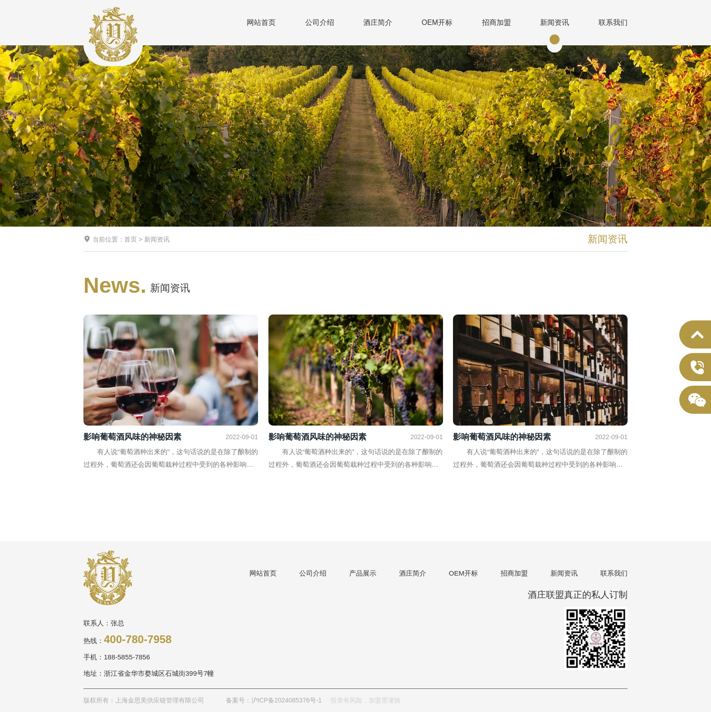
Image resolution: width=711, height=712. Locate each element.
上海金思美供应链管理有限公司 (113, 34)
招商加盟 (496, 22)
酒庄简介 (377, 22)
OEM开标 (437, 22)
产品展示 (362, 573)
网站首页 (261, 22)
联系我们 (613, 22)
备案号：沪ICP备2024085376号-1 (274, 700)
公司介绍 (319, 22)
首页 (130, 239)
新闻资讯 (554, 22)
